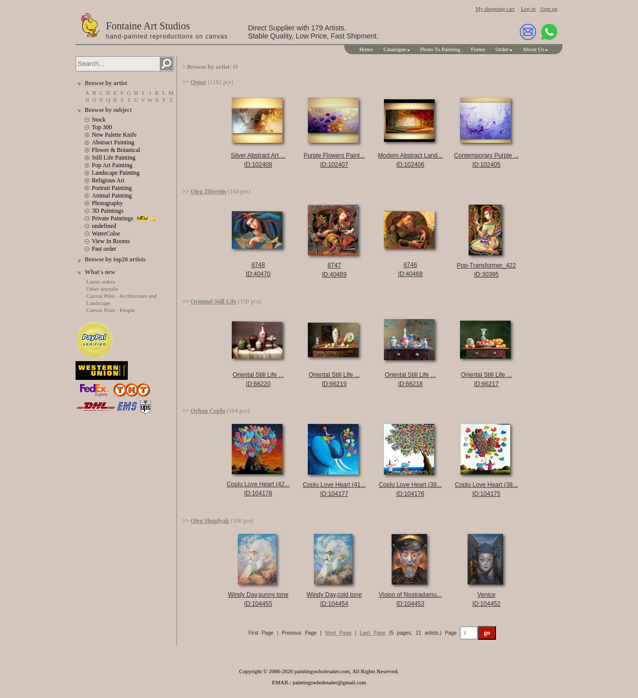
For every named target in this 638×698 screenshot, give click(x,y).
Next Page (338, 633)
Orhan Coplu (208, 410)
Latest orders (100, 282)
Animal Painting (112, 195)
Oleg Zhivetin (208, 191)
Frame (478, 49)
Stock (98, 119)
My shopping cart (495, 9)
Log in (528, 9)
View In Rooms (111, 241)
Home (366, 49)
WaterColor (106, 233)
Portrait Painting (112, 187)
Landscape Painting (115, 172)
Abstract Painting (113, 142)
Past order (104, 248)
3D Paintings (107, 210)
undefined (104, 225)
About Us (533, 49)
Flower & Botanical (116, 149)
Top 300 (102, 127)
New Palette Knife (114, 134)
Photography (107, 203)
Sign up (548, 9)
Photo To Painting (440, 49)
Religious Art (108, 180)
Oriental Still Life (214, 301)
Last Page (372, 633)
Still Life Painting (113, 157)
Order (502, 49)
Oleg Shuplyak (210, 520)
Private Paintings (112, 218)
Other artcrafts (102, 289)
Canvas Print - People (110, 310)
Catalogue (394, 49)
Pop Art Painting (112, 165)
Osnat (198, 82)
